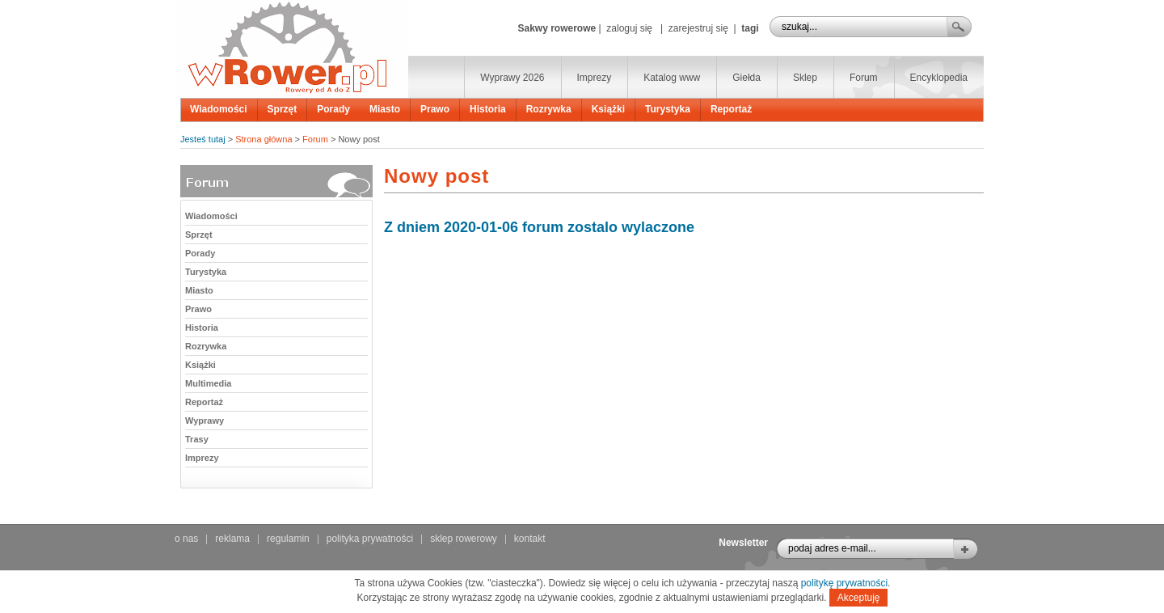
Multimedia (208, 383)
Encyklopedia (939, 77)
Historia (488, 109)
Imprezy (594, 77)
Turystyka (667, 109)
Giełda (746, 77)
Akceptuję (858, 597)
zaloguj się (629, 28)
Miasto (384, 109)
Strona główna (263, 139)
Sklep (805, 77)
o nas (186, 538)
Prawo (434, 109)
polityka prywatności (370, 538)
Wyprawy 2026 (512, 77)
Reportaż (731, 109)
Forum (864, 77)
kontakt (530, 538)
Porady (333, 109)
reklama (232, 538)
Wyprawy (204, 420)
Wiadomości (218, 109)
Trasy (197, 439)
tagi (749, 28)
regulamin (288, 538)
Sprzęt (282, 109)
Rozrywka (548, 109)
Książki (608, 109)
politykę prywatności (844, 583)
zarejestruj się (698, 28)
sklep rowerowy (463, 538)
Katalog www (671, 77)
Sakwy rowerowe (556, 28)
